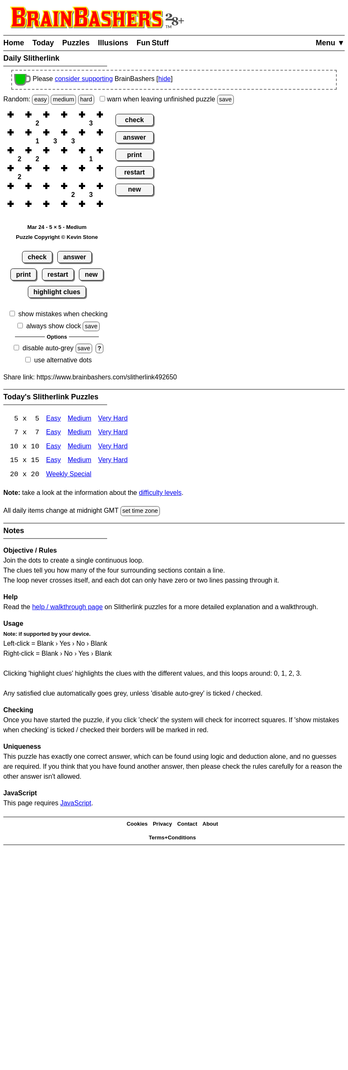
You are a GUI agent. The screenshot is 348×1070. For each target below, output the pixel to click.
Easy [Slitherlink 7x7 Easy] (53, 433)
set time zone (140, 512)
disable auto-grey (48, 348)
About (210, 825)
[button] (19, 114)
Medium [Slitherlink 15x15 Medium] (79, 461)
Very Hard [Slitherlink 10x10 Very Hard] (112, 447)
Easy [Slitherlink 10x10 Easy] (53, 447)
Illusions (113, 43)
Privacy (162, 825)
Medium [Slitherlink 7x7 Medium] (79, 433)
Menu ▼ (330, 43)
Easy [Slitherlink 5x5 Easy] (53, 419)
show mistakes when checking (63, 313)
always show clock (53, 326)
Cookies (137, 825)
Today (43, 43)
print (23, 274)
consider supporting (84, 78)
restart (57, 274)
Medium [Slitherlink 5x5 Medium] (79, 419)
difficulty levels (160, 493)
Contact (187, 825)
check (37, 257)
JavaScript (75, 803)
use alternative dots (63, 360)
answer (74, 257)
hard (86, 99)
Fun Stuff (153, 43)
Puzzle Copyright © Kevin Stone (57, 237)
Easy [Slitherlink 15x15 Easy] (53, 461)
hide (164, 78)
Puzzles (76, 43)
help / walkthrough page (67, 607)
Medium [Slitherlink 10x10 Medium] (79, 447)
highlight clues (57, 291)
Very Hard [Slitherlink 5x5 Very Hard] (112, 419)
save (225, 99)
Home (13, 43)
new (91, 274)
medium (63, 99)
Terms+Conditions (172, 838)
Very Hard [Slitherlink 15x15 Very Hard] (112, 461)
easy (40, 99)
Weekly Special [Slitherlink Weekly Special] (68, 475)
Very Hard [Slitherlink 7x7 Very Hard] (112, 433)
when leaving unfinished (167, 99)
